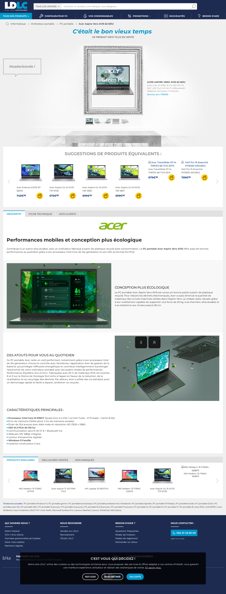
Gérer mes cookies (14, 542)
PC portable (66, 23)
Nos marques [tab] (84, 460)
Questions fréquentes (127, 531)
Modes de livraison (125, 534)
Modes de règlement (126, 538)
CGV (7, 534)
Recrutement (67, 534)
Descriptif (14, 213)
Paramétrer (112, 576)
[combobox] (47, 6)
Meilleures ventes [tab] (55, 460)
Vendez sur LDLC (69, 531)
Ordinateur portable (42, 23)
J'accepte (135, 576)
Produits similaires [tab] (21, 460)
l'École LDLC (66, 538)
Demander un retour (126, 542)
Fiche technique (40, 213)
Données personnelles (17, 538)
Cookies (36, 538)
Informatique (18, 23)
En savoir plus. (153, 567)
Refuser (90, 576)
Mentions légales (14, 545)
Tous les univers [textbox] (46, 6)
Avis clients (67, 213)
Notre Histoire (12, 531)
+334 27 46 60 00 (184, 533)
